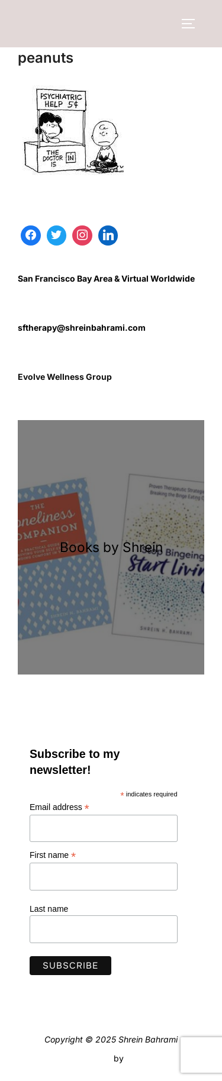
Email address (59, 807)
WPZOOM (146, 1058)
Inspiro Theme (83, 1058)
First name (53, 855)
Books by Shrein (111, 547)
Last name (49, 909)
